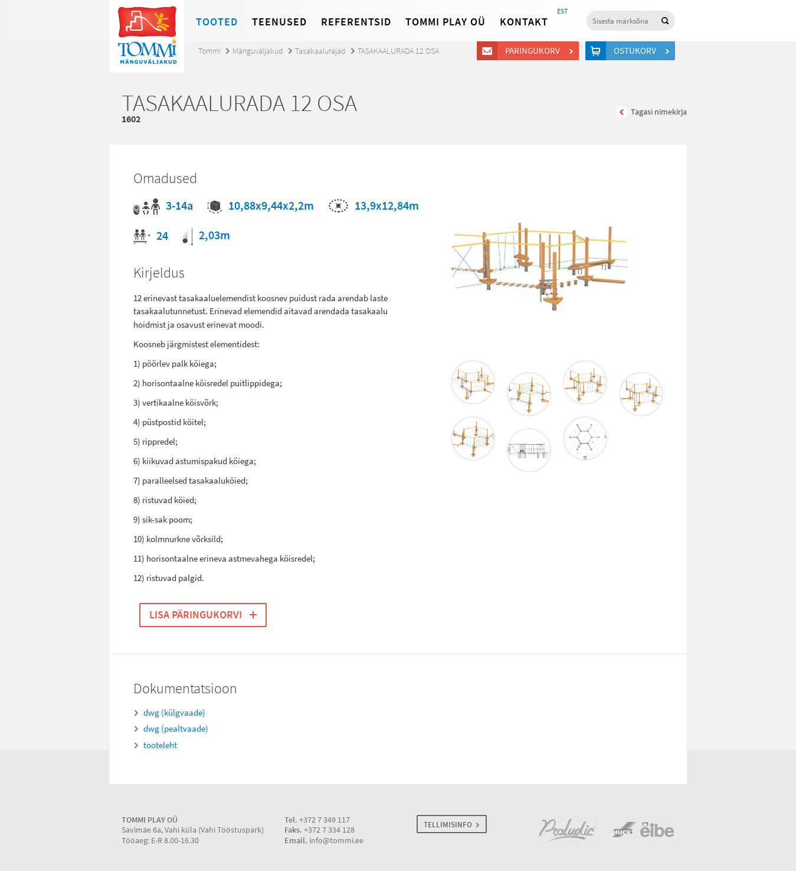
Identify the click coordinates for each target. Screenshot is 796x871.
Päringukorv (534, 51)
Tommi (209, 51)
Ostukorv (636, 51)
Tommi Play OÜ (445, 22)
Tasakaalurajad (320, 51)
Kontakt (524, 22)
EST (562, 11)
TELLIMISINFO (448, 825)
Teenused (279, 22)
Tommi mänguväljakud (147, 36)
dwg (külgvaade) (174, 713)
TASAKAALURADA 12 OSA (398, 51)
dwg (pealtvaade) (175, 729)
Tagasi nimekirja (659, 112)
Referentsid (356, 22)
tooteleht (160, 745)
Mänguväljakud (257, 51)
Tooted (217, 22)
